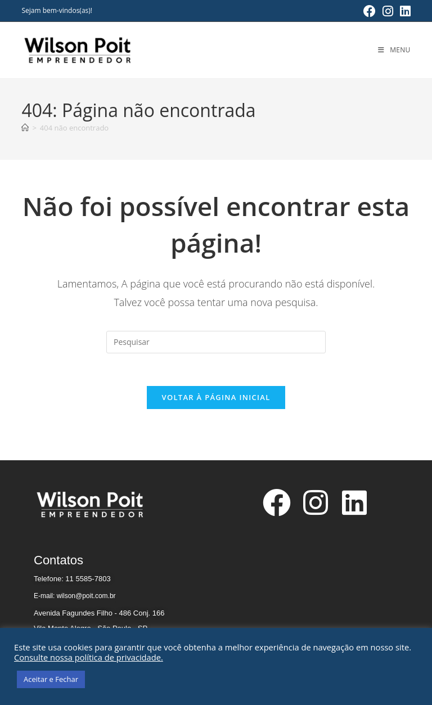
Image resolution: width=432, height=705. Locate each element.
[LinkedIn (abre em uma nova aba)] (404, 11)
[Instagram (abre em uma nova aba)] (388, 11)
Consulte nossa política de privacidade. (88, 657)
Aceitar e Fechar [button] (51, 679)
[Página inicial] (25, 128)
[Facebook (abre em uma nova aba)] (369, 11)
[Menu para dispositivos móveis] (394, 50)
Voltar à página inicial (215, 399)
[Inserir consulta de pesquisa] (216, 342)
